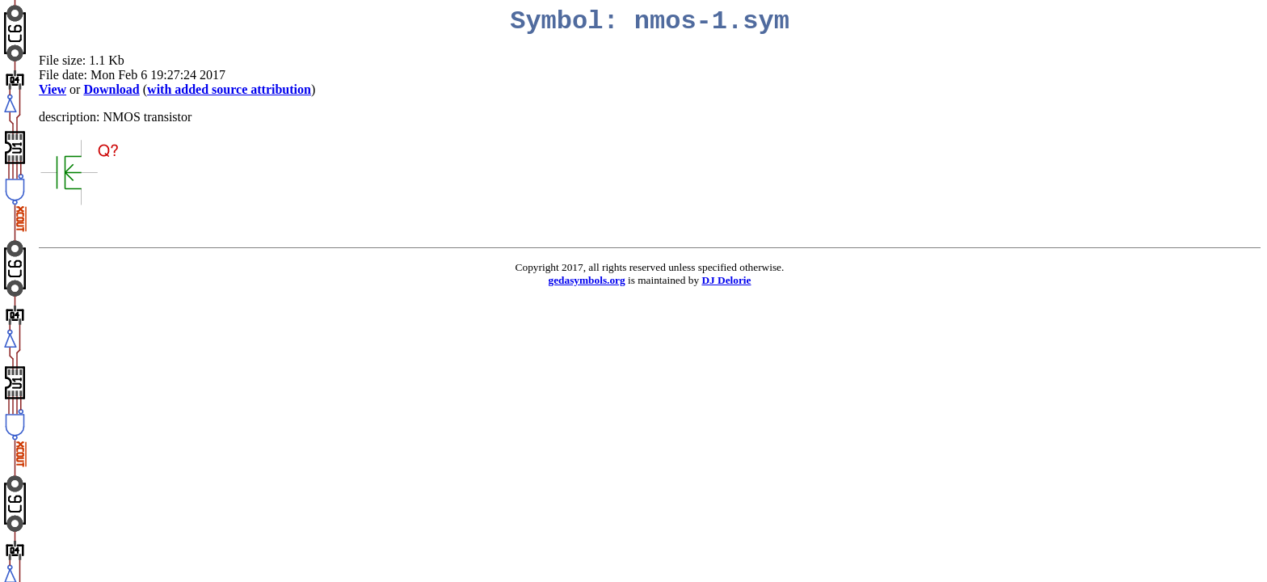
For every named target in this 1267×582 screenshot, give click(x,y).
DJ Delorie (726, 280)
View (52, 89)
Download (111, 89)
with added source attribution (229, 89)
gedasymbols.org (587, 280)
